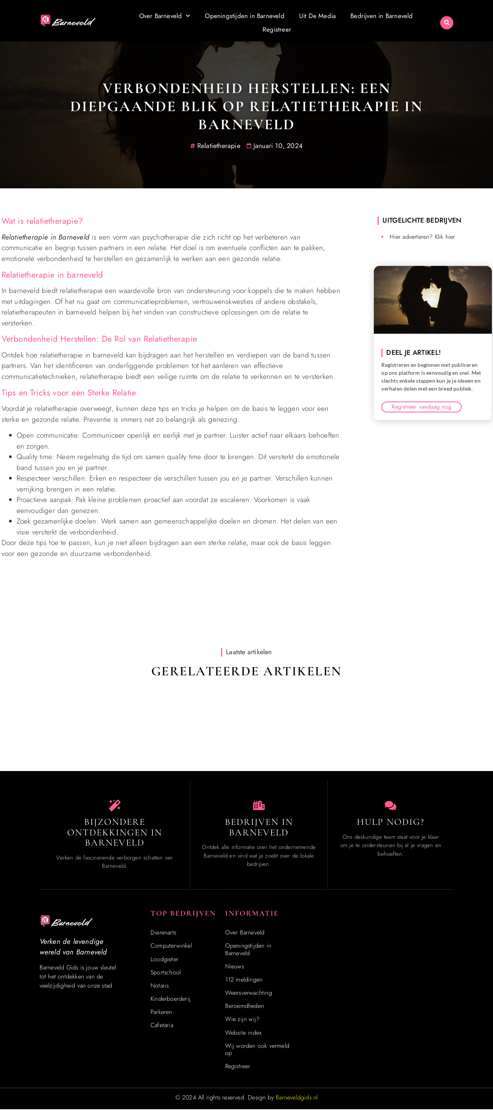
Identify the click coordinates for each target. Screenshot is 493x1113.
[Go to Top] (464, 1056)
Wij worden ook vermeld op (257, 1053)
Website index (243, 1036)
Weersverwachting (248, 996)
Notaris (160, 989)
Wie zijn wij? (242, 1022)
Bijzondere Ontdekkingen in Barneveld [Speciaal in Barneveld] (114, 836)
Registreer (277, 29)
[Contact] (390, 807)
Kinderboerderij (170, 1002)
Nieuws (234, 969)
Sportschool (166, 975)
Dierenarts (163, 935)
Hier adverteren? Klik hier (422, 236)
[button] (446, 22)
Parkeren (161, 1015)
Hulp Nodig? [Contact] (390, 825)
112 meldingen (244, 983)
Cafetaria (162, 1028)
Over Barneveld (164, 16)
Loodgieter (164, 962)
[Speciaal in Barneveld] (114, 807)
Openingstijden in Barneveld (244, 15)
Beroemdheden (244, 1009)
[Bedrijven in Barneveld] (258, 807)
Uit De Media (317, 15)
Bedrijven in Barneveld (381, 15)
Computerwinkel (171, 949)
